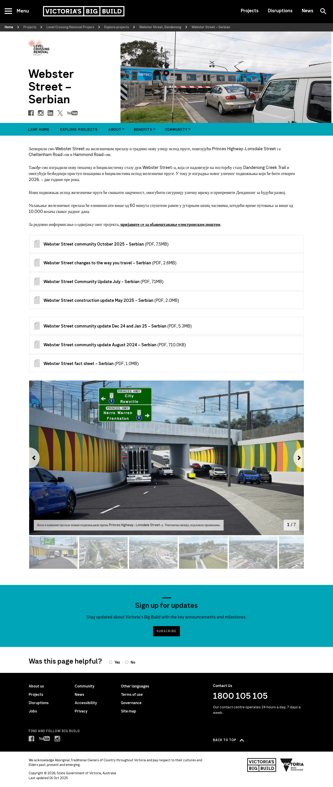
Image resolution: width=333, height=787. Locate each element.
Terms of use (132, 694)
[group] (116, 129)
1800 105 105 (240, 696)
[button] (32, 458)
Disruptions (280, 11)
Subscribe (166, 631)
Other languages (135, 686)
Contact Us (222, 686)
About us (36, 686)
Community (176, 129)
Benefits (143, 129)
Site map (128, 711)
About (114, 129)
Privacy (81, 711)
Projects (250, 11)
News (307, 11)
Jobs (33, 711)
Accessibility (86, 703)
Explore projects (79, 129)
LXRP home (38, 129)
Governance (131, 703)
